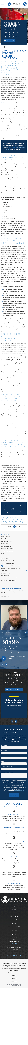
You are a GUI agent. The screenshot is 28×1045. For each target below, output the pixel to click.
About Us (14, 913)
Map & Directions (14, 943)
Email (2, 761)
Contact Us (14, 930)
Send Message (14, 795)
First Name (4, 745)
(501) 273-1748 (14, 949)
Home (14, 909)
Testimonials (14, 920)
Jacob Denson (4, 102)
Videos (14, 923)
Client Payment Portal (14, 927)
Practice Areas (14, 916)
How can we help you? (7, 772)
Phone (3, 756)
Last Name (4, 750)
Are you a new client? (6, 766)
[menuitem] (13, 536)
